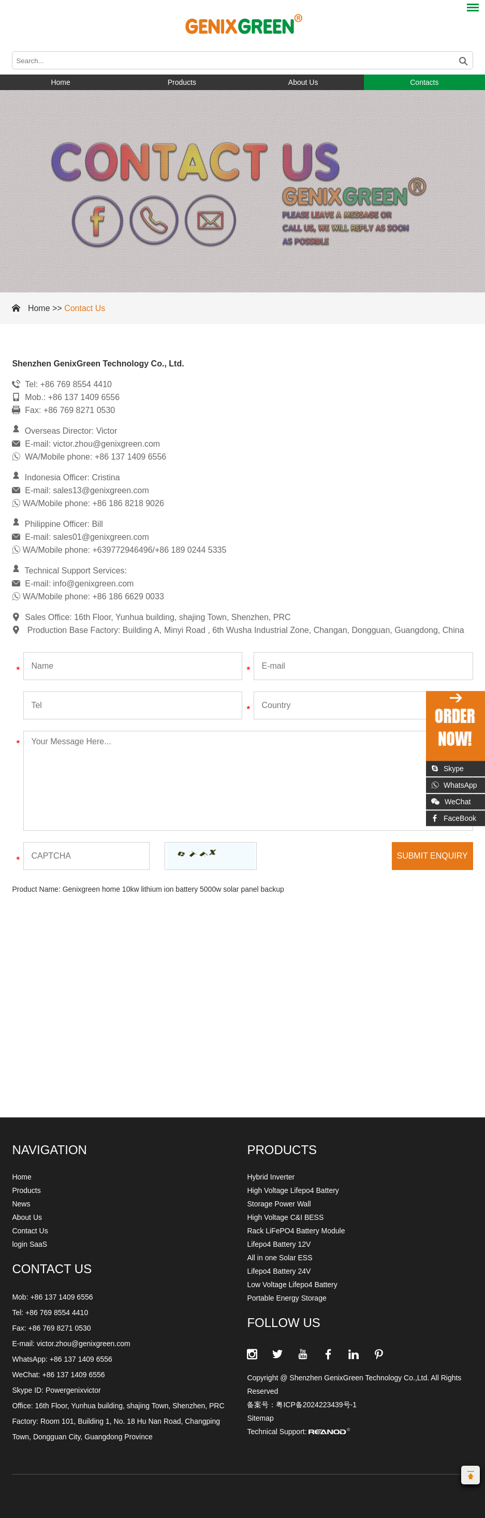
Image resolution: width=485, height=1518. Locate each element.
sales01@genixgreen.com (101, 537)
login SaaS (29, 1244)
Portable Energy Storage (286, 1298)
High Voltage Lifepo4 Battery (293, 1190)
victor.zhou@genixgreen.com (106, 443)
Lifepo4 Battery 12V (279, 1244)
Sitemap (260, 1418)
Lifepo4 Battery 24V (279, 1271)
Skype (447, 768)
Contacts (424, 82)
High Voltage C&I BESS (285, 1217)
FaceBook (453, 818)
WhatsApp (454, 785)
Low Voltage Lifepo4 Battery (292, 1284)
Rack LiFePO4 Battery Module (296, 1231)
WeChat (451, 802)
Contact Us (84, 308)
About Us (303, 82)
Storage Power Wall (279, 1204)
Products (182, 82)
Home (60, 82)
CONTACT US (52, 1269)
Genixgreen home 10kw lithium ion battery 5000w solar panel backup (173, 889)
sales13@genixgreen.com (101, 490)
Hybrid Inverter (271, 1177)
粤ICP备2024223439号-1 (316, 1405)
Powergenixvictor (73, 1390)
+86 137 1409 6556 (81, 1359)
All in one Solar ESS (279, 1258)
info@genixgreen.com (93, 583)
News (21, 1204)
